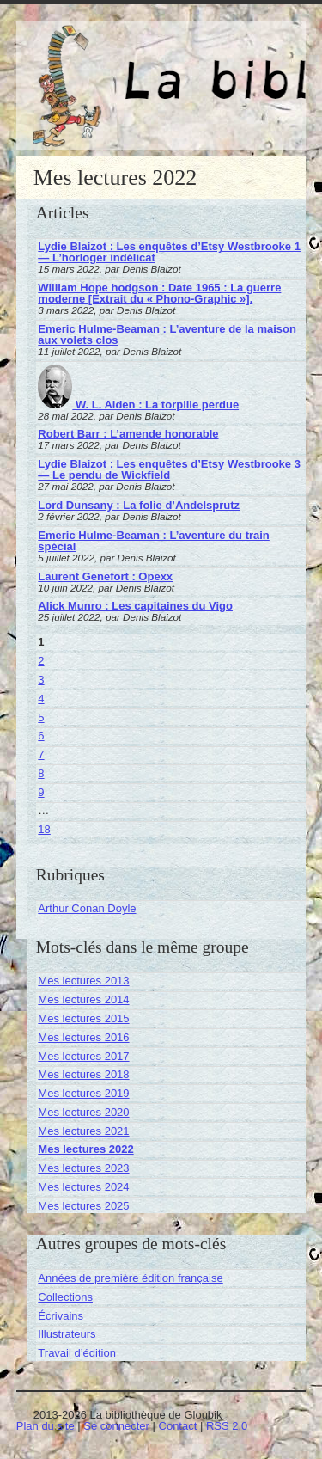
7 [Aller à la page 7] (41, 754)
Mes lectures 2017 (83, 1056)
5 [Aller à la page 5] (41, 717)
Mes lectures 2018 (83, 1074)
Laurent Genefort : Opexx (105, 576)
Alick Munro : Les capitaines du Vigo (135, 605)
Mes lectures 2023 (83, 1168)
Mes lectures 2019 (83, 1093)
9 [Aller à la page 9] (41, 792)
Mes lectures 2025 (83, 1205)
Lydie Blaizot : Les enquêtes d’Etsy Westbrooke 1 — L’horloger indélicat (169, 252)
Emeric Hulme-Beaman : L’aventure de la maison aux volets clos (167, 334)
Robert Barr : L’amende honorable (128, 433)
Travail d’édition (77, 1352)
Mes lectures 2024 (83, 1186)
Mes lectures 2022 (85, 1149)
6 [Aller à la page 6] (41, 735)
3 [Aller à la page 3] (41, 679)
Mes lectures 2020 (83, 1112)
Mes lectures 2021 (83, 1131)
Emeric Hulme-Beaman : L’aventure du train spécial (153, 541)
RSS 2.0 (226, 1425)
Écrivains (60, 1315)
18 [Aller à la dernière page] (44, 829)
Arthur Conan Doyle (87, 908)
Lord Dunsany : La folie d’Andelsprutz (139, 505)
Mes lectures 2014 (83, 999)
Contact (178, 1425)
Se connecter (116, 1425)
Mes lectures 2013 (83, 980)
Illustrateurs (66, 1333)
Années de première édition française (130, 1278)
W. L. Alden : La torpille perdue (138, 404)
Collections (65, 1296)
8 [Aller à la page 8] (41, 773)
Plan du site (45, 1425)
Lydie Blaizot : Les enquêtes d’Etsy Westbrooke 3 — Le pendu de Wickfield (169, 469)
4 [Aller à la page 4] (41, 698)
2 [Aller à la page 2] (41, 660)
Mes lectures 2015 (83, 1018)
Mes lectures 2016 (83, 1037)
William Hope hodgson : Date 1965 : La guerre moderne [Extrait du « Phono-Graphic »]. (159, 293)
